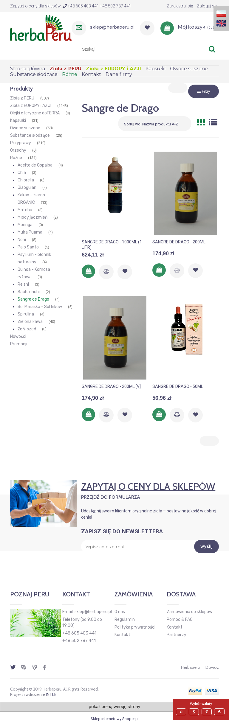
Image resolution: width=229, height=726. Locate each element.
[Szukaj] (212, 49)
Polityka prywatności (134, 627)
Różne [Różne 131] (16, 157)
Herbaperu (190, 667)
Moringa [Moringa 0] (25, 224)
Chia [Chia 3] (22, 172)
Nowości (18, 336)
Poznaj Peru (29, 594)
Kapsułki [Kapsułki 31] (18, 120)
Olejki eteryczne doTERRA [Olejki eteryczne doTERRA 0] (35, 113)
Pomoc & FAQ (180, 619)
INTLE (51, 694)
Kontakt (122, 634)
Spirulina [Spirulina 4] (26, 314)
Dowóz (212, 667)
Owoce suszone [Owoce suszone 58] (25, 127)
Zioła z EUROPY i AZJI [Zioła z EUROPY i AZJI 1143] (30, 105)
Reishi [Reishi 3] (23, 284)
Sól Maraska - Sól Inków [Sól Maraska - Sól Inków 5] (40, 306)
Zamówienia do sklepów (189, 611)
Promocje (19, 343)
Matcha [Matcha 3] (25, 209)
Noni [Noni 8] (22, 239)
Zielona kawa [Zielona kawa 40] (30, 321)
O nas (119, 611)
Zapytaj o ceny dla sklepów (150, 490)
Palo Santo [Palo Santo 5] (28, 247)
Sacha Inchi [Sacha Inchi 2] (29, 291)
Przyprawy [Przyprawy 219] (20, 142)
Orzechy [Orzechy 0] (18, 150)
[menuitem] (29, 68)
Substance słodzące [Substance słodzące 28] (30, 135)
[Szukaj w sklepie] (141, 49)
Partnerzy (176, 634)
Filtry (203, 91)
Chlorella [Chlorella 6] (26, 180)
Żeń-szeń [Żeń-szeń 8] (27, 329)
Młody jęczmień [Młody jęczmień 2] (32, 217)
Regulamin (124, 619)
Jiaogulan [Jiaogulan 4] (27, 187)
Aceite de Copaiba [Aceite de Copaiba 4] (35, 165)
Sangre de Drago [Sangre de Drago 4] (33, 299)
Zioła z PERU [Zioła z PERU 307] (22, 98)
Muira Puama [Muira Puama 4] (30, 232)
